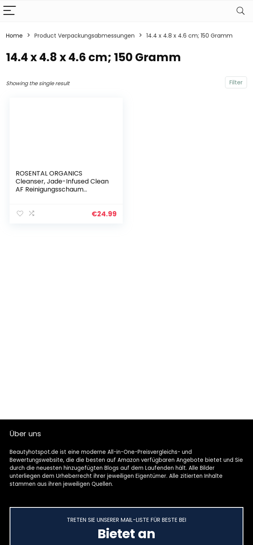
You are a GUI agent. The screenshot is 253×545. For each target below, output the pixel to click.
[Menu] (9, 11)
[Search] (240, 11)
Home (14, 36)
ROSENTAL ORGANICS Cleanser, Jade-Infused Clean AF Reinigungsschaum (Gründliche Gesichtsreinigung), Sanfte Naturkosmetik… (62, 193)
